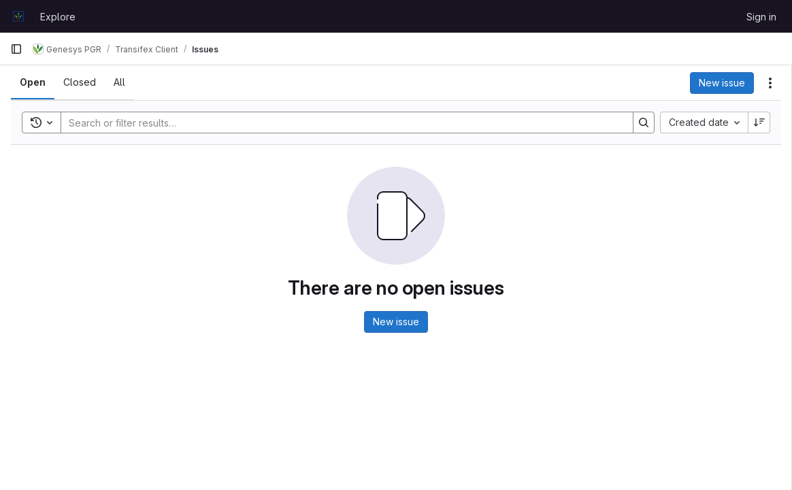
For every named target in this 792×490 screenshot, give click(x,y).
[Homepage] (18, 16)
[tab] (32, 82)
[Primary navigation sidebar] (16, 49)
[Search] (340, 122)
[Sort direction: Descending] (759, 122)
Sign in (761, 16)
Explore (58, 16)
